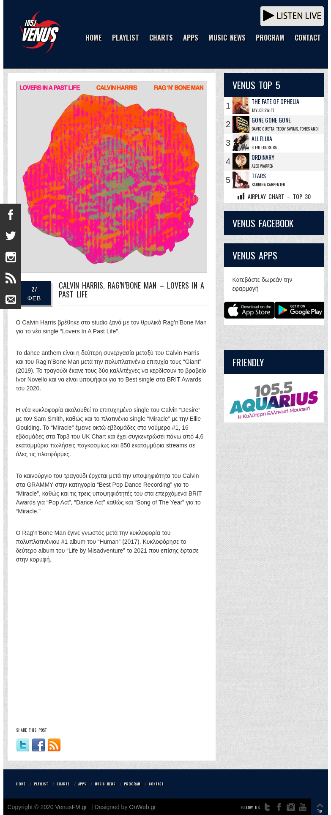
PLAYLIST (125, 38)
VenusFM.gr (71, 807)
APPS (190, 38)
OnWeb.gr (142, 807)
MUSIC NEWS (227, 38)
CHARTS (161, 38)
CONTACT (308, 38)
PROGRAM (270, 38)
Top (319, 810)
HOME (93, 38)
